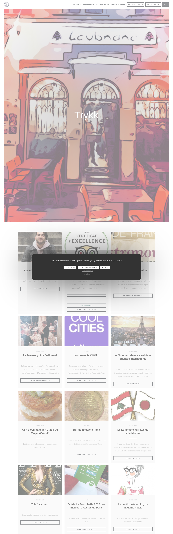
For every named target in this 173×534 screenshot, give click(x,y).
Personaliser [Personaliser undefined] (105, 267)
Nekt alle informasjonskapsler (88, 267)
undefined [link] (87, 274)
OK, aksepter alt (70, 267)
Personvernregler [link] (87, 271)
